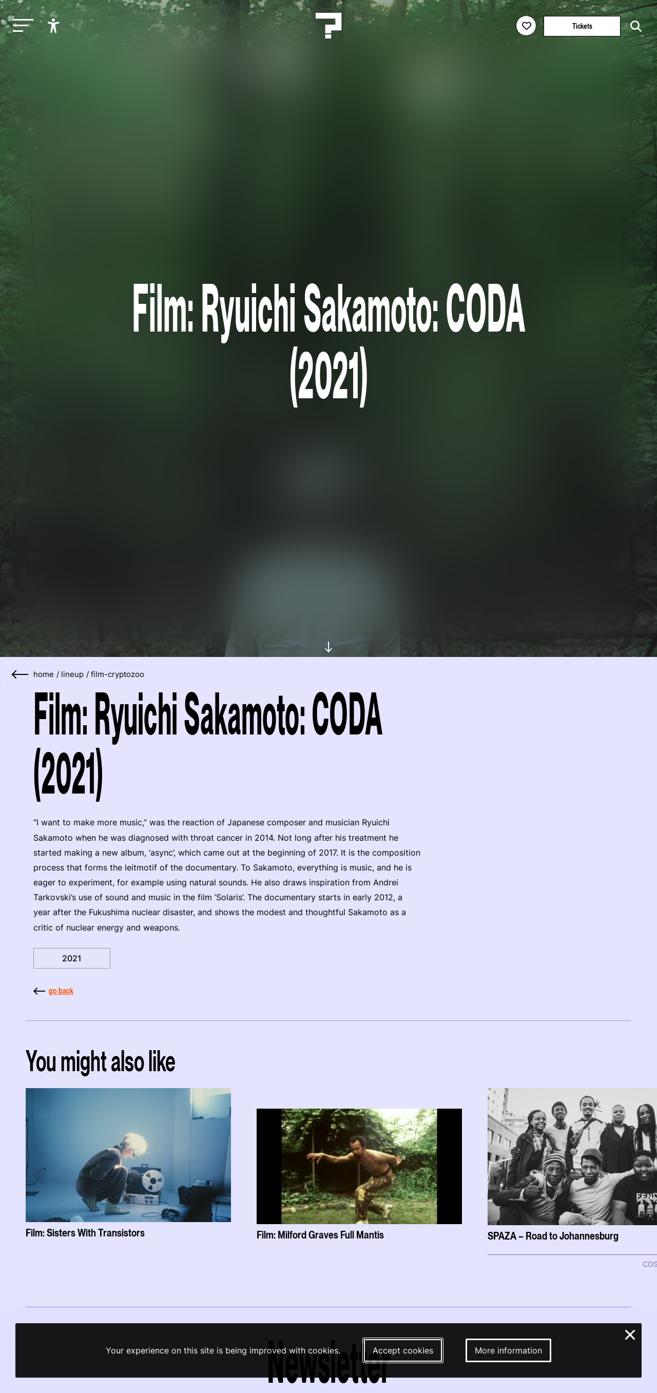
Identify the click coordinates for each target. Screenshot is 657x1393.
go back (53, 990)
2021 (72, 958)
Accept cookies (403, 1350)
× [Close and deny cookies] (630, 1333)
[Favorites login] (526, 25)
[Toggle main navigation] (20, 26)
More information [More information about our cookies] (508, 1350)
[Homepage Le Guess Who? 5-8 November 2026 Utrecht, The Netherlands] (328, 25)
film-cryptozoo (117, 674)
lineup (72, 674)
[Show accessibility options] (54, 25)
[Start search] (633, 26)
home (43, 674)
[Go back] (20, 675)
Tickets (582, 26)
